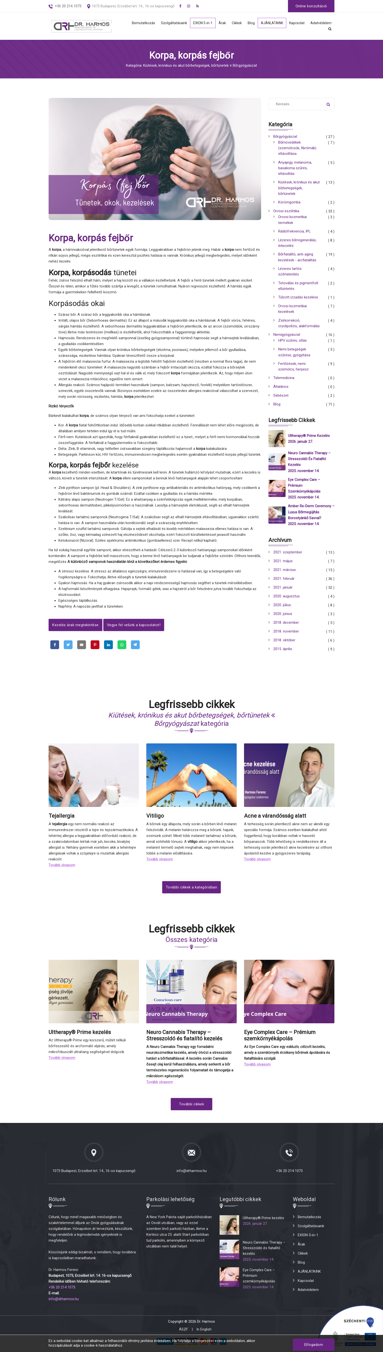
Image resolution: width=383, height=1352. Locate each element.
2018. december (286, 627)
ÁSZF (183, 1333)
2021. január (283, 592)
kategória (191, 723)
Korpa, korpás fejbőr (91, 238)
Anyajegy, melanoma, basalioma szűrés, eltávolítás (295, 169)
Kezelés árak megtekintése (75, 625)
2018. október (284, 644)
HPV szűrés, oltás (292, 345)
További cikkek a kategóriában (191, 891)
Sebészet (280, 400)
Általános (280, 392)
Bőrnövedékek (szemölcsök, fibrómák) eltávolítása (297, 148)
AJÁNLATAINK (270, 23)
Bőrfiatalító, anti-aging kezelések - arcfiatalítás (297, 260)
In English (204, 1333)
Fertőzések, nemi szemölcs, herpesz (293, 371)
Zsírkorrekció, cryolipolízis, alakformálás (299, 327)
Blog (249, 23)
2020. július (282, 609)
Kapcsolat (296, 23)
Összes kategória (191, 944)
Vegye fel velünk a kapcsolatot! (134, 625)
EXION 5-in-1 (200, 23)
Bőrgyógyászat (285, 137)
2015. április (282, 653)
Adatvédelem (320, 23)
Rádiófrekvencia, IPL (294, 233)
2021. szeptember (287, 556)
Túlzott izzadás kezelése (298, 301)
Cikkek (235, 23)
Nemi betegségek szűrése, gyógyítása (294, 356)
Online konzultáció (311, 6)
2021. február (284, 583)
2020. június (282, 618)
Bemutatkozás (139, 23)
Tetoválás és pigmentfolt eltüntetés (298, 289)
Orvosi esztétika (286, 213)
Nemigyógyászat (286, 339)
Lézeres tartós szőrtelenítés (290, 274)
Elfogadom (313, 1344)
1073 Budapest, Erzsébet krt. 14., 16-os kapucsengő (133, 6)
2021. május (283, 565)
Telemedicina (283, 383)
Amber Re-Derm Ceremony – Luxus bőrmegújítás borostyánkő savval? (309, 516)
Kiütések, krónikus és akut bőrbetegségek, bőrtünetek (299, 189)
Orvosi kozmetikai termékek (292, 222)
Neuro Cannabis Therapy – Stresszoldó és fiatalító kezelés (309, 463)
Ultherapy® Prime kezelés (309, 440)
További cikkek (191, 1108)
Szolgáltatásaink (170, 23)
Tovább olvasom (62, 869)
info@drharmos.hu (192, 1174)
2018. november (286, 636)
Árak (220, 23)
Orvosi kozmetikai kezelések (292, 312)
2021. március (284, 574)
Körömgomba (289, 204)
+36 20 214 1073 (289, 1174)
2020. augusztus (286, 600)
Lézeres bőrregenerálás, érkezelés (297, 245)
